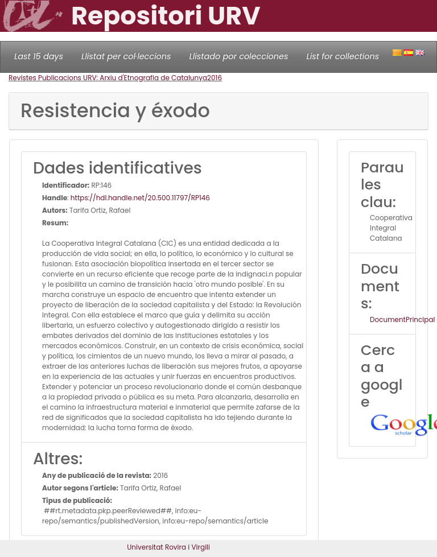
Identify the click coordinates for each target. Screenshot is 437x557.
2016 (214, 77)
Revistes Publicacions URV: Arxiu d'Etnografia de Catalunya (108, 77)
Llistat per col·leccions (126, 56)
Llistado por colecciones (238, 56)
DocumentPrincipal (402, 319)
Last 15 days (38, 56)
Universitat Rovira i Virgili (168, 547)
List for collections (342, 56)
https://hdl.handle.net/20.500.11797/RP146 (140, 198)
